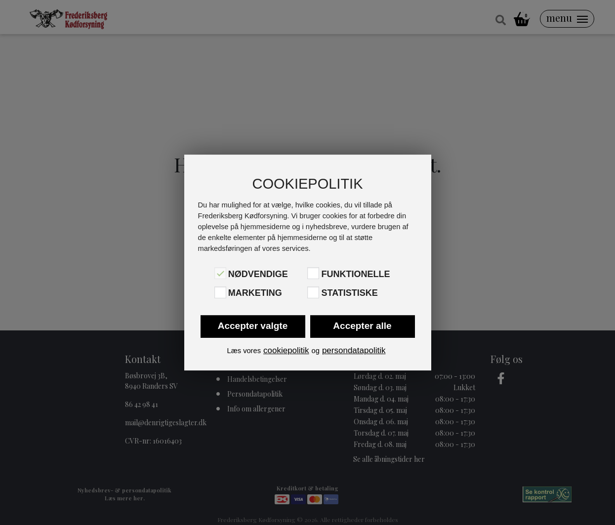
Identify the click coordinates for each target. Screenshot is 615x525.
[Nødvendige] (220, 273)
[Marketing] (220, 292)
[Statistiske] (313, 292)
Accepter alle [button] (362, 326)
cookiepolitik (286, 350)
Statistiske (349, 293)
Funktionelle (355, 274)
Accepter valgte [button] (253, 326)
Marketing (255, 293)
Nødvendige (258, 274)
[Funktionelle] (313, 273)
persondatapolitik (354, 350)
